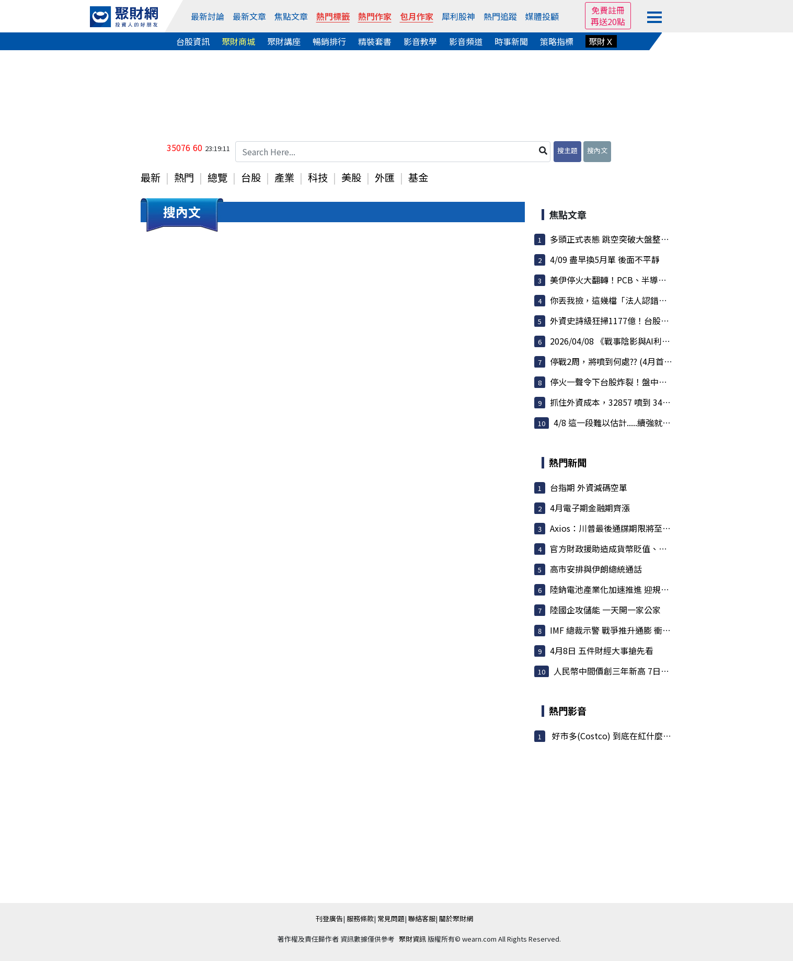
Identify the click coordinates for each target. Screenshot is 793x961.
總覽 (217, 177)
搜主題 (567, 150)
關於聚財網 (456, 918)
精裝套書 (375, 41)
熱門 (184, 177)
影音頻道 (465, 41)
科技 (318, 177)
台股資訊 (193, 41)
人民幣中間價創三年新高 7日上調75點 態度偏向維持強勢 (659, 671)
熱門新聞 (568, 462)
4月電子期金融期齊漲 (590, 507)
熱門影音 (568, 710)
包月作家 (416, 16)
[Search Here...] (393, 151)
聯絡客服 (421, 918)
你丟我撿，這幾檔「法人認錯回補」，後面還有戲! (643, 300)
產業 (284, 177)
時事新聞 (511, 41)
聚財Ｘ (601, 41)
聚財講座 (284, 41)
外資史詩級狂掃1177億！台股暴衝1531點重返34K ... (647, 320)
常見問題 (391, 918)
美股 (351, 177)
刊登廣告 (329, 918)
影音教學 (420, 41)
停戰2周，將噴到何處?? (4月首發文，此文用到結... (643, 361)
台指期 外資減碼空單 (588, 487)
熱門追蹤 (500, 16)
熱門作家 (375, 16)
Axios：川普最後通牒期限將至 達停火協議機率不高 (645, 528)
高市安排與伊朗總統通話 (596, 569)
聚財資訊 (412, 939)
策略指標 (556, 41)
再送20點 (608, 21)
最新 (150, 177)
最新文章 (249, 16)
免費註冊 (608, 10)
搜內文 (597, 150)
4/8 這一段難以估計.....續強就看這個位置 (629, 422)
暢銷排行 (329, 41)
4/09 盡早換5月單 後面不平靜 (605, 259)
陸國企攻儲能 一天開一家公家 (605, 609)
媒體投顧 (542, 16)
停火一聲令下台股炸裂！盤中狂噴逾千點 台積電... (642, 381)
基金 (418, 177)
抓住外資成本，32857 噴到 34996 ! (616, 402)
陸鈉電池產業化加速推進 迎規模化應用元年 (630, 589)
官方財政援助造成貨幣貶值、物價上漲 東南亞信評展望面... (658, 548)
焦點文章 (291, 16)
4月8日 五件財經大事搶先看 (601, 650)
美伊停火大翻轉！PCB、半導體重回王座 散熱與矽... (646, 279)
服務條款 (360, 918)
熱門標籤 (333, 16)
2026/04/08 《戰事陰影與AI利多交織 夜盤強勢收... (646, 341)
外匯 (385, 177)
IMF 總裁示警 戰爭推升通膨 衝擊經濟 (618, 630)
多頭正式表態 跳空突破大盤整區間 (613, 239)
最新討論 (207, 16)
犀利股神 (458, 16)
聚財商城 (238, 41)
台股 (251, 177)
